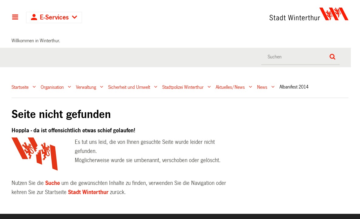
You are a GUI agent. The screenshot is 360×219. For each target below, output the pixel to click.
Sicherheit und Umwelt (129, 86)
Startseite (20, 86)
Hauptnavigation (15, 17)
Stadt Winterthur (88, 192)
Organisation (52, 86)
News (262, 86)
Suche (52, 183)
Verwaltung (86, 86)
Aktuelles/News (230, 86)
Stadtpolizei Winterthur (183, 86)
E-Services (54, 17)
